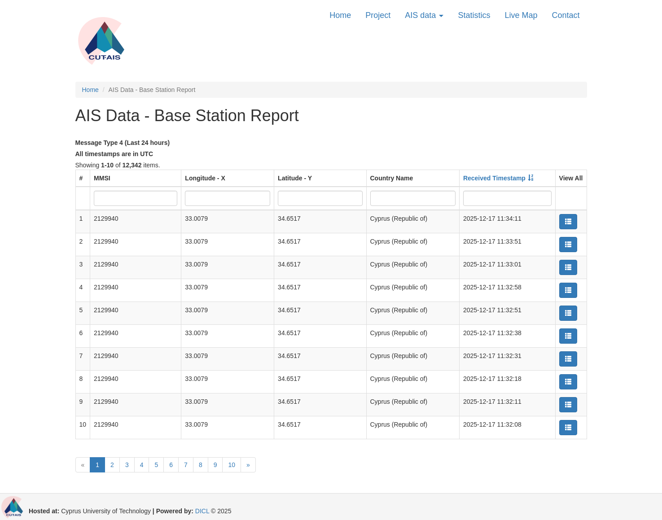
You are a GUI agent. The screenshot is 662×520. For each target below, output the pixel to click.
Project (377, 15)
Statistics (474, 15)
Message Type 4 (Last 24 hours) (122, 142)
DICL (202, 511)
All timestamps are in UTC (114, 153)
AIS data (424, 15)
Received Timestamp (494, 178)
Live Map (520, 15)
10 (231, 464)
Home (340, 15)
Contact (565, 15)
